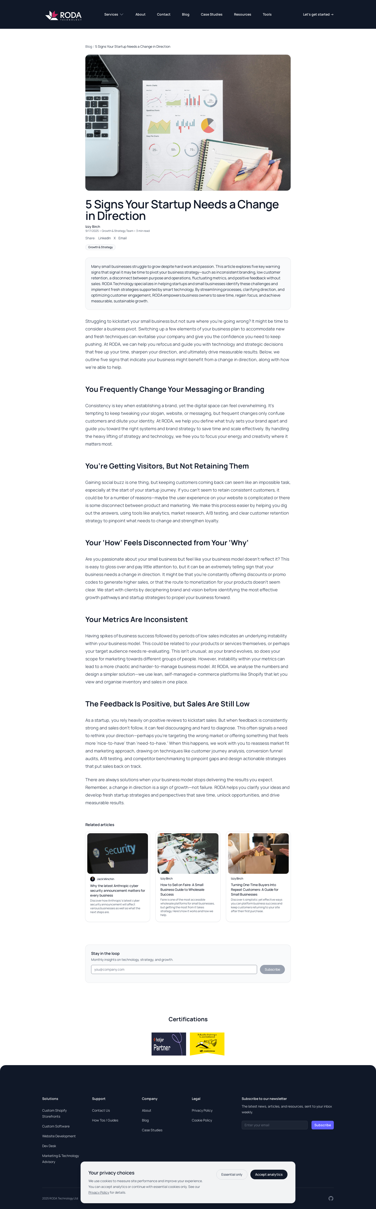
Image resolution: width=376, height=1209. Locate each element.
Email (122, 238)
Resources (242, 14)
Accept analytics (269, 1174)
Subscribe (272, 969)
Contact (163, 14)
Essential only (231, 1174)
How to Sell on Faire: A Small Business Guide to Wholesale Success (182, 889)
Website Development (59, 1136)
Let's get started (318, 14)
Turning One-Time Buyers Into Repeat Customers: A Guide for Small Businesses (254, 889)
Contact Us (101, 1110)
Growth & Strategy (100, 247)
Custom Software (56, 1126)
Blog (185, 14)
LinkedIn (104, 238)
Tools (267, 14)
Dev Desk (49, 1146)
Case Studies (212, 14)
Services (114, 14)
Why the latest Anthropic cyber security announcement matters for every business (117, 890)
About (140, 14)
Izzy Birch (92, 226)
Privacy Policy (202, 1110)
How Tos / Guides (105, 1120)
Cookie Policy (202, 1120)
